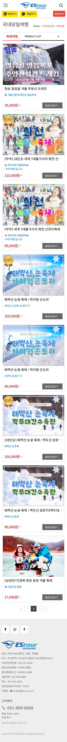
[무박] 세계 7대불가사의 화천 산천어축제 (32, 229)
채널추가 (29, 14)
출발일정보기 (51, 105)
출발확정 (59, 13)
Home (36, 25)
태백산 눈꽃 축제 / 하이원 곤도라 (26, 299)
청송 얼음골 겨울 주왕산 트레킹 (25, 88)
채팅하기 (10, 14)
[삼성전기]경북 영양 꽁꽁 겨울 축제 (28, 580)
